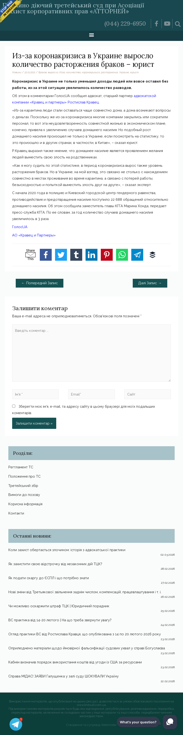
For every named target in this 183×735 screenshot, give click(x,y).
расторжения (109, 72)
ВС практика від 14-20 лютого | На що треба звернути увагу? (60, 620)
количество (73, 72)
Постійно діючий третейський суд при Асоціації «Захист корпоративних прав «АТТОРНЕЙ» (73, 8)
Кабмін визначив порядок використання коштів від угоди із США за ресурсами (75, 662)
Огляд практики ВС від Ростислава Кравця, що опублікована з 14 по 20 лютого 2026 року (84, 634)
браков (42, 72)
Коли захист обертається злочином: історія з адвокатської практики (66, 550)
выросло (53, 72)
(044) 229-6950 (125, 23)
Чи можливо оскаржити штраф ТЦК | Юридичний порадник (58, 606)
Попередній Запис (39, 283)
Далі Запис (150, 283)
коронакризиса (91, 72)
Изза (62, 72)
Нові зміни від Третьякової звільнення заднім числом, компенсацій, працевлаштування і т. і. (84, 592)
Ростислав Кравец (83, 102)
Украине (124, 72)
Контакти (16, 513)
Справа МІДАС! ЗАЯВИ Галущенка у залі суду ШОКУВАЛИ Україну (63, 676)
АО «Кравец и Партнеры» (34, 235)
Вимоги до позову (24, 495)
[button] (92, 35)
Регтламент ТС (20, 467)
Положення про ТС (24, 476)
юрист (134, 72)
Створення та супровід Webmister (91, 725)
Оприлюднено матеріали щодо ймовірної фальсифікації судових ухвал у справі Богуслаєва (86, 648)
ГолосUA (19, 227)
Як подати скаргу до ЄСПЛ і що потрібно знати (48, 578)
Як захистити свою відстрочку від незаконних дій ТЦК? (55, 564)
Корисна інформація (25, 504)
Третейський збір (23, 486)
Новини (16, 72)
